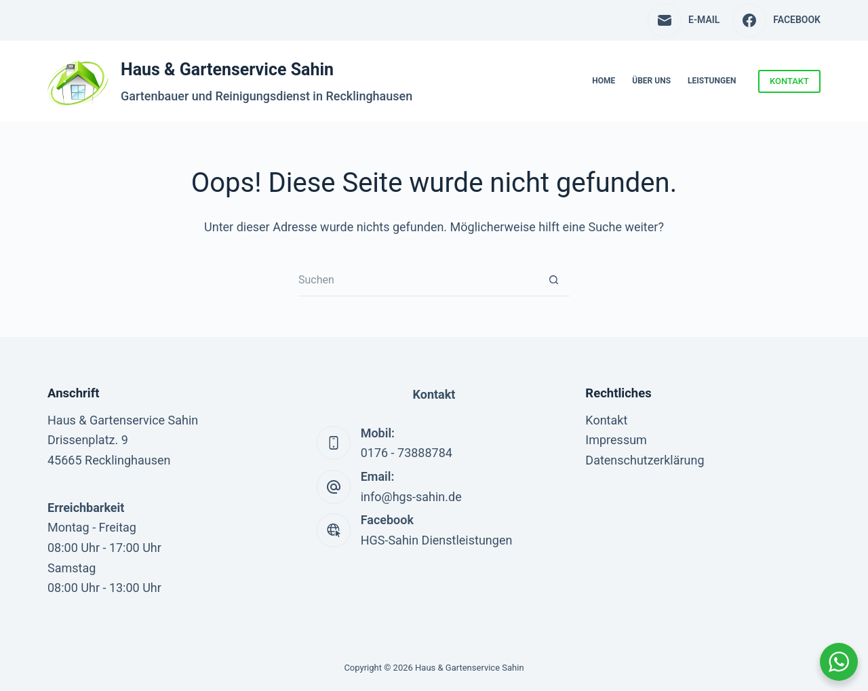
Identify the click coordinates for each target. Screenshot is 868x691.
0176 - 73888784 (406, 453)
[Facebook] (776, 20)
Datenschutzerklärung (644, 460)
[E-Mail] (683, 20)
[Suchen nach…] (418, 280)
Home (603, 80)
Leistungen (712, 80)
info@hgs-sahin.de (411, 497)
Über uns (651, 80)
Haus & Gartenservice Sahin (227, 69)
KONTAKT (789, 81)
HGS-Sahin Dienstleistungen (437, 540)
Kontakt (606, 420)
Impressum (616, 440)
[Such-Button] (554, 280)
